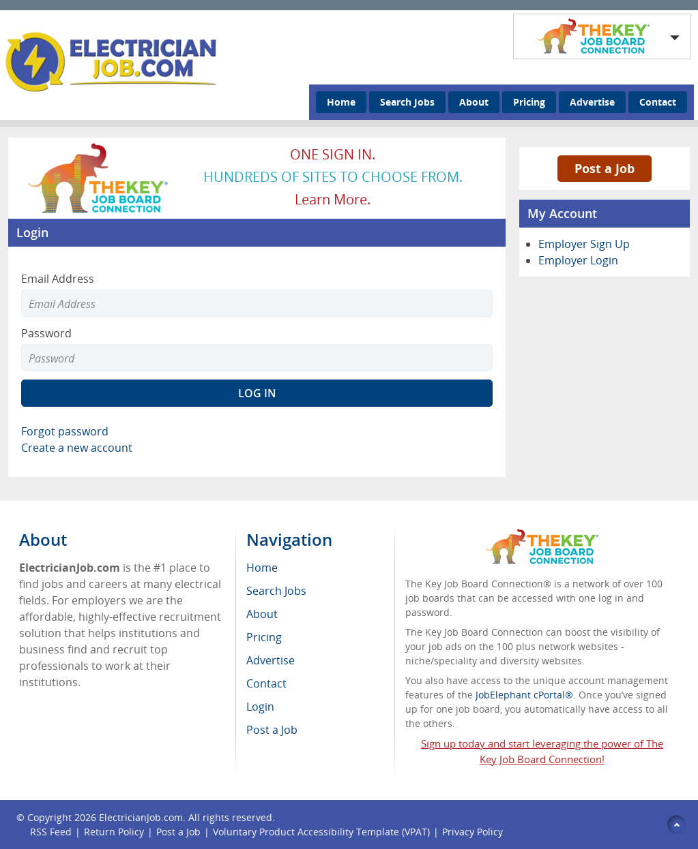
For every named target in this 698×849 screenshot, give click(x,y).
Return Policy (114, 831)
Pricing (529, 101)
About (474, 101)
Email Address (57, 278)
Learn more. (332, 199)
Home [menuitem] (262, 567)
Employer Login (578, 260)
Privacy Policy (474, 831)
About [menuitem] (262, 613)
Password (46, 333)
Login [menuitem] (260, 706)
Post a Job (605, 168)
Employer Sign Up (584, 243)
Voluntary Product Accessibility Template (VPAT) (321, 831)
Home (341, 101)
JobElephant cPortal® (524, 694)
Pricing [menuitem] (264, 637)
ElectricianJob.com (141, 817)
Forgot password (64, 431)
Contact (657, 101)
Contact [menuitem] (266, 683)
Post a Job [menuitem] (271, 729)
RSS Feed (51, 831)
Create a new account (76, 447)
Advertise (592, 101)
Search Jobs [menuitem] (276, 590)
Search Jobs (407, 101)
